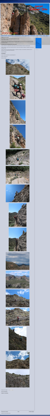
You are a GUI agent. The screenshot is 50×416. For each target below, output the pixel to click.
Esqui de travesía (27, 35)
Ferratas (37, 35)
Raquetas (41, 35)
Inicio (18, 411)
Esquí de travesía (32, 35)
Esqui (23, 35)
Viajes (44, 35)
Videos (47, 35)
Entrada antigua (31, 411)
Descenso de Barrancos (18, 35)
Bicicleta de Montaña (10, 35)
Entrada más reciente (4, 411)
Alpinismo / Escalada (4, 35)
